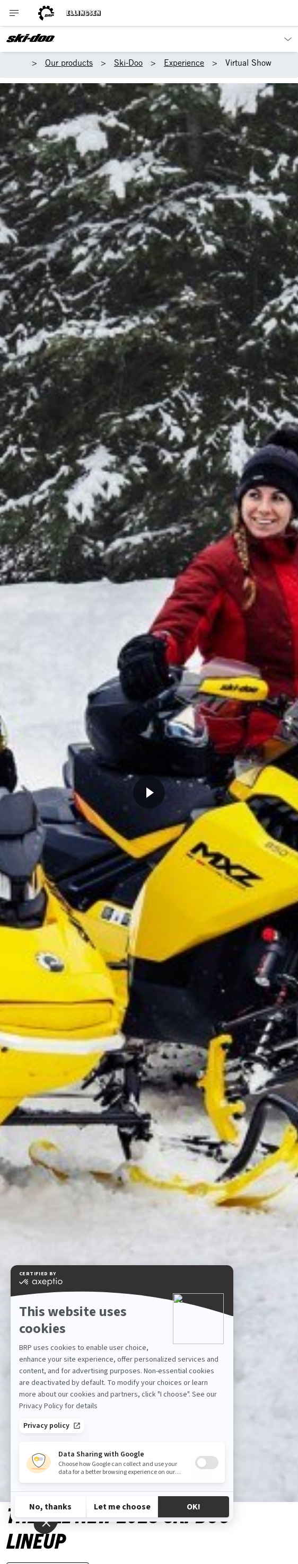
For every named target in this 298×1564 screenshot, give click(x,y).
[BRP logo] (46, 13)
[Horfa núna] (149, 792)
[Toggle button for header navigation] (14, 13)
